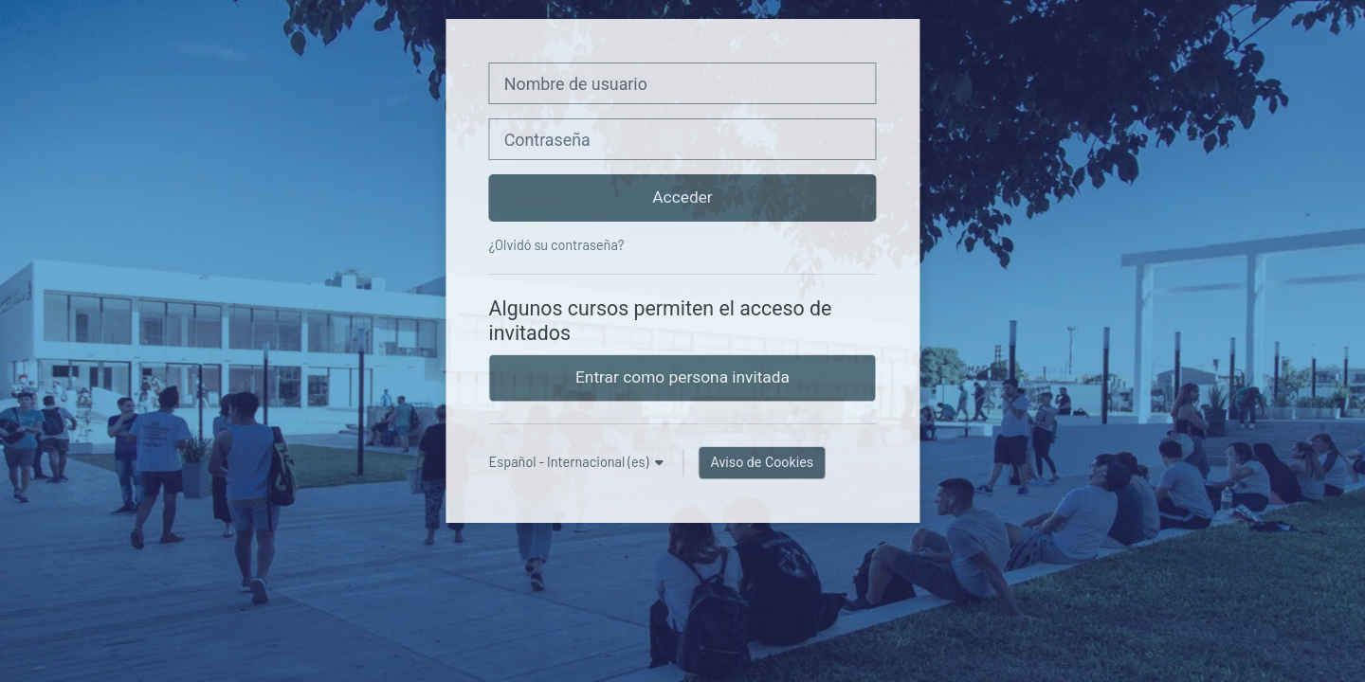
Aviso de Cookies (761, 462)
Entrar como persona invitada (682, 377)
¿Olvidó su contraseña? (557, 245)
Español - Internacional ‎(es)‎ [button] (570, 462)
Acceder (682, 197)
